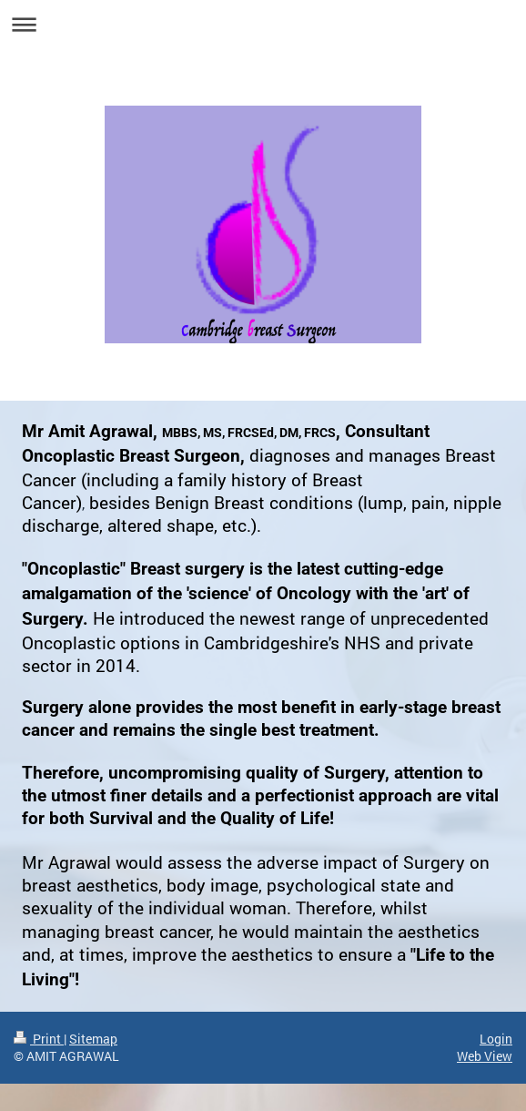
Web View (484, 1056)
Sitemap (93, 1038)
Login (496, 1038)
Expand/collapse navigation (263, 24)
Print (39, 1038)
